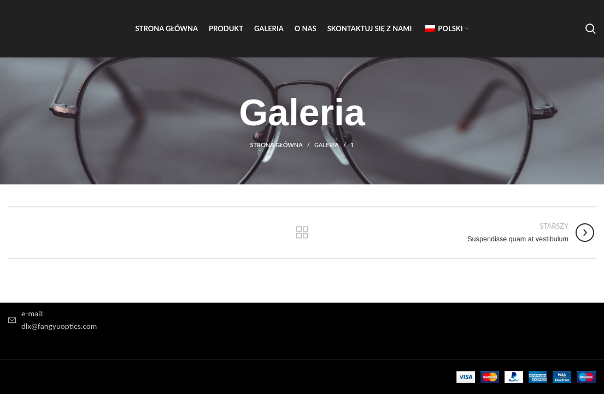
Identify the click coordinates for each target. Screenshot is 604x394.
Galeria (326, 144)
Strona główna (276, 144)
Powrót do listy (302, 232)
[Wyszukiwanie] (590, 29)
